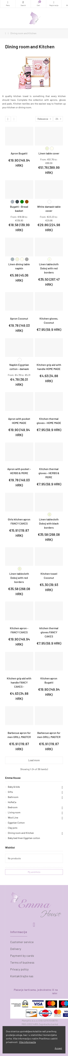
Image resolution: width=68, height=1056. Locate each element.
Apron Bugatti (19, 153)
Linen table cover (49, 153)
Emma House (13, 777)
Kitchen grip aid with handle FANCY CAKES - (19, 682)
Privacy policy (19, 969)
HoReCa (12, 802)
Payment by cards (22, 955)
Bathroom (13, 797)
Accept (58, 1048)
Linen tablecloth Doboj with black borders (49, 523)
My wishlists (34, 872)
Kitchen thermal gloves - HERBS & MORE (49, 473)
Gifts (10, 791)
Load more (34, 760)
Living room (14, 812)
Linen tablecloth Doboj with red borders (49, 268)
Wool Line (13, 817)
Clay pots (12, 827)
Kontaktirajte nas (21, 976)
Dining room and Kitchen (21, 832)
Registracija (53, 2)
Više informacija (27, 1042)
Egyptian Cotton (16, 822)
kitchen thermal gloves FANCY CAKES (48, 632)
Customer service (22, 942)
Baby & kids (14, 786)
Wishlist (10, 847)
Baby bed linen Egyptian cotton (24, 838)
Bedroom (13, 807)
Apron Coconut (19, 318)
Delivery (15, 948)
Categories (7, 2)
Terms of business (22, 962)
